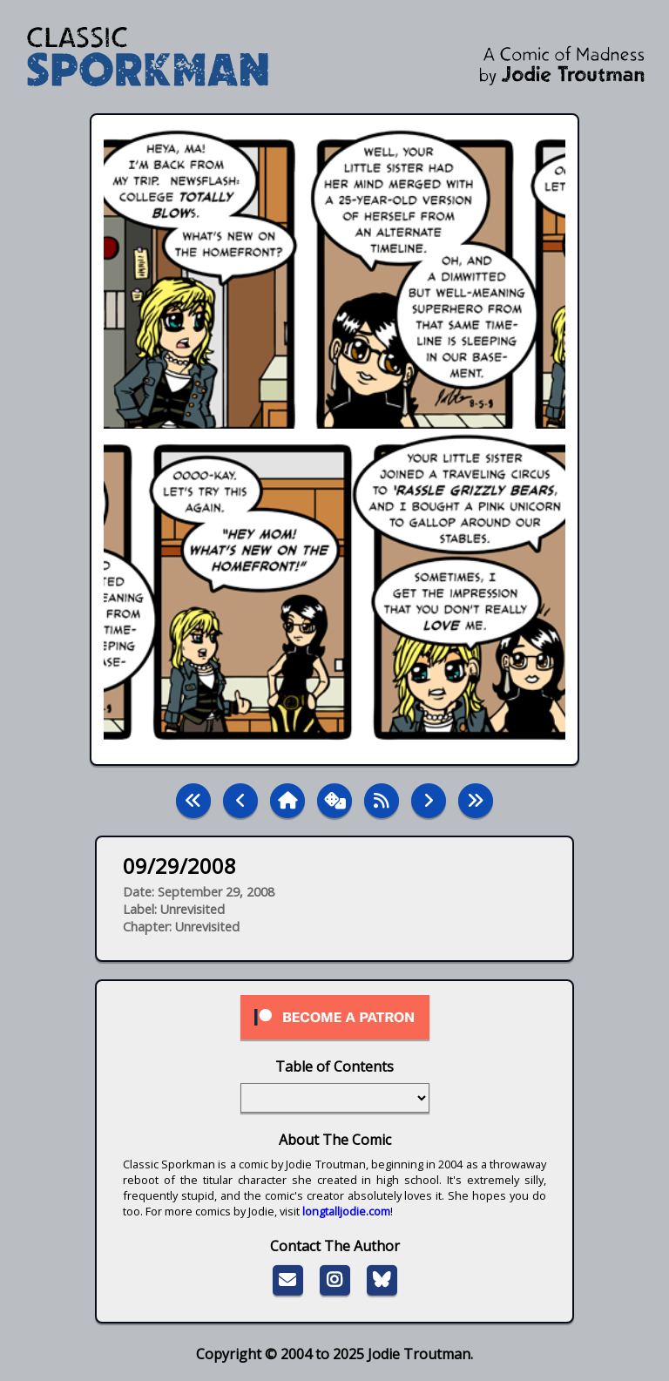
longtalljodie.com (346, 1211)
